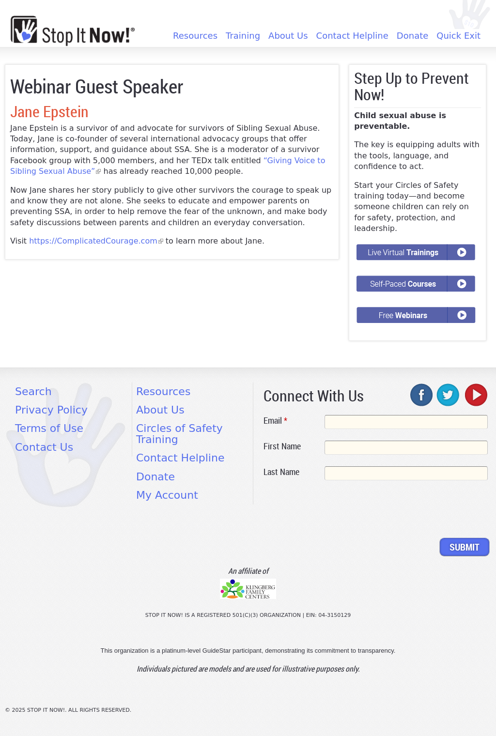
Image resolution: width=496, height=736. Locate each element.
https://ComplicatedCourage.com (96, 240)
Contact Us (44, 447)
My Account (167, 495)
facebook (422, 395)
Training (243, 35)
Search (33, 391)
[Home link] (73, 31)
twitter (448, 395)
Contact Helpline (352, 35)
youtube (475, 395)
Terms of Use (49, 428)
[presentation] (337, 511)
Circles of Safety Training (179, 433)
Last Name (281, 471)
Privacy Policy (51, 410)
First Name (282, 446)
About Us (288, 35)
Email (275, 420)
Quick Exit (458, 35)
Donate (412, 35)
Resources (195, 35)
